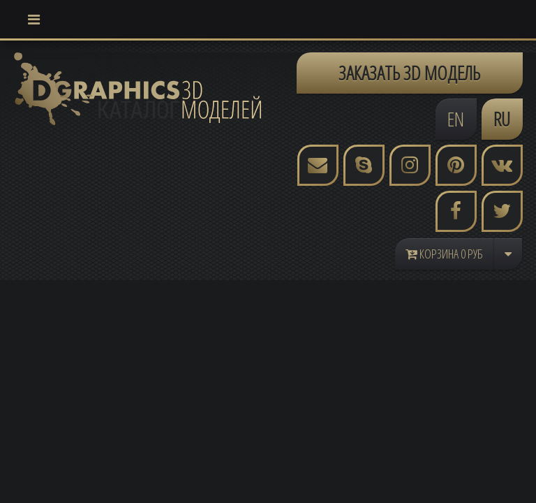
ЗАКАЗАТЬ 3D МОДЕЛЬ (409, 72)
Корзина (444, 253)
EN (455, 118)
